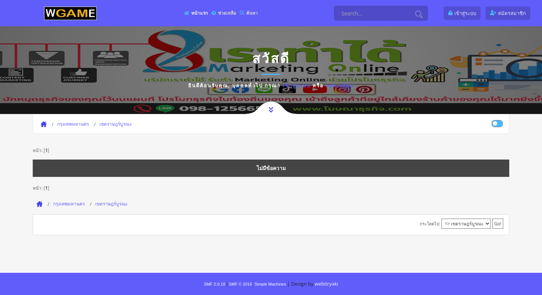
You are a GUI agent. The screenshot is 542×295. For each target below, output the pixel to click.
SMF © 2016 (240, 284)
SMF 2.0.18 (214, 284)
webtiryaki (326, 283)
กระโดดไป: (430, 224)
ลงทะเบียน (340, 85)
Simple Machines (270, 284)
